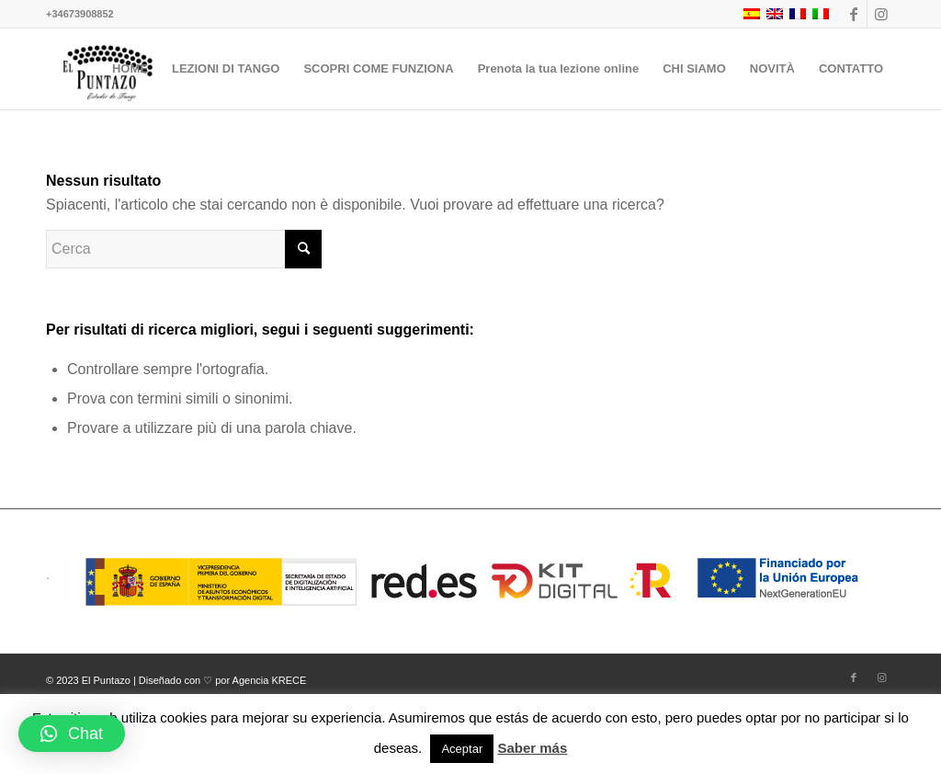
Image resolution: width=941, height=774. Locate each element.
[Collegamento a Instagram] (881, 14)
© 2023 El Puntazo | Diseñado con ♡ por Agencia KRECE (176, 680)
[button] (71, 733)
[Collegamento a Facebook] (853, 14)
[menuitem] (130, 68)
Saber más (532, 748)
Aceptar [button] (461, 749)
